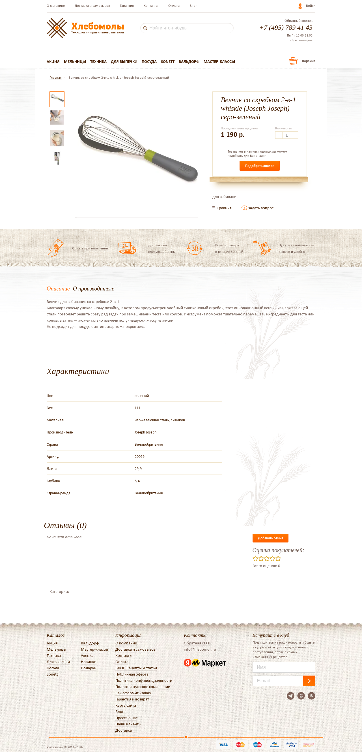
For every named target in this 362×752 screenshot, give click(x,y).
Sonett (167, 61)
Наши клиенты (128, 724)
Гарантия (127, 5)
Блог (193, 5)
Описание (58, 288)
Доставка (123, 730)
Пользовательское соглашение (142, 686)
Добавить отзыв (270, 538)
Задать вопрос (260, 207)
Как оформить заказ (133, 692)
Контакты (151, 5)
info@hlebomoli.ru (200, 649)
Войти (310, 5)
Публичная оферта (131, 674)
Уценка (87, 655)
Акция (53, 61)
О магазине (56, 5)
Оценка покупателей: (278, 550)
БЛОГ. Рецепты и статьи (136, 667)
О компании (126, 643)
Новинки (88, 661)
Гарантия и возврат (132, 699)
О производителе (93, 288)
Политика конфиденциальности (143, 680)
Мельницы (75, 61)
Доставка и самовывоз (92, 5)
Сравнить (225, 207)
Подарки (88, 667)
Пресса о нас (126, 717)
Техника (98, 61)
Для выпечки (124, 61)
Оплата (174, 5)
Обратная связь (197, 643)
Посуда (149, 61)
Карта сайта (125, 705)
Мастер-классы (219, 61)
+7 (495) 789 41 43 (286, 27)
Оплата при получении (90, 248)
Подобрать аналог (259, 166)
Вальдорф (189, 61)
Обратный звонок (299, 21)
